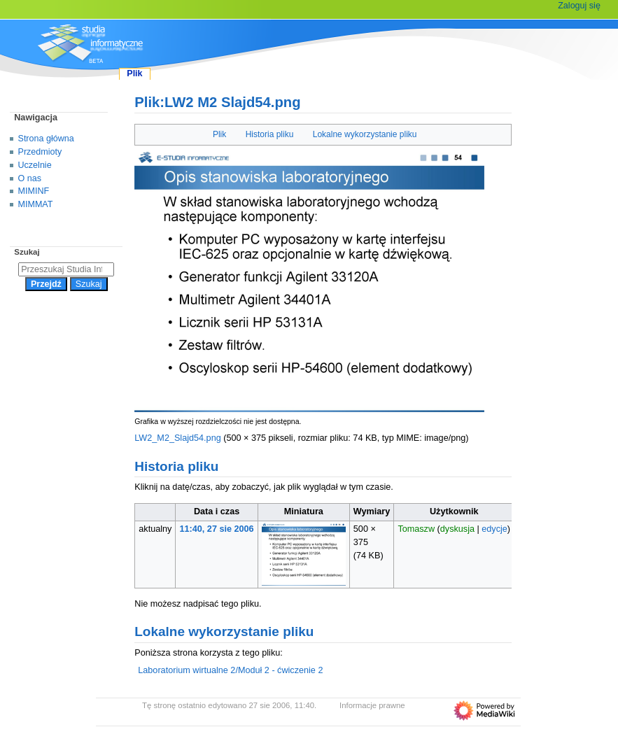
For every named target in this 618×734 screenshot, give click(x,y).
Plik (219, 134)
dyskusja (457, 529)
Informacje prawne (372, 705)
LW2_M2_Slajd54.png (177, 438)
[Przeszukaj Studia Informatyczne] (66, 269)
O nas (29, 178)
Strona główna (46, 138)
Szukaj (26, 252)
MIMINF (34, 191)
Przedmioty (40, 152)
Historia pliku (270, 134)
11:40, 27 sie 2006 (217, 529)
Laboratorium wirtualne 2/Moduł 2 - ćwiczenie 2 (230, 670)
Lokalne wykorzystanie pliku (365, 134)
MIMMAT (35, 204)
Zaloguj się (579, 5)
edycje (494, 529)
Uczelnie (35, 165)
